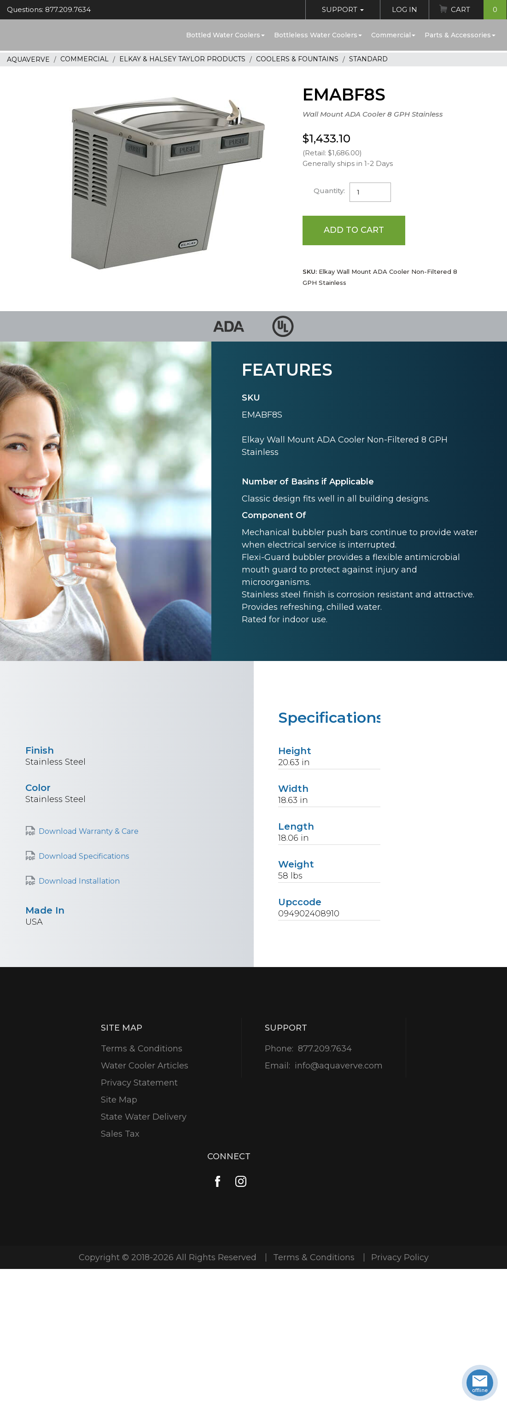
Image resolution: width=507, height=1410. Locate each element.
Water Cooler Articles (144, 1066)
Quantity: (329, 190)
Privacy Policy (400, 1257)
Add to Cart (354, 230)
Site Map (119, 1100)
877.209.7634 (325, 1049)
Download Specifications (84, 856)
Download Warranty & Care (89, 831)
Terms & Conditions (141, 1049)
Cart (479, 9)
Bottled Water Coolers (225, 35)
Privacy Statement (139, 1083)
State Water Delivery (143, 1117)
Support (343, 9)
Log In (404, 9)
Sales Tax (120, 1134)
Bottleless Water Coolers (318, 35)
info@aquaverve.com (339, 1066)
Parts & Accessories (460, 35)
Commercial (393, 35)
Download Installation (79, 881)
